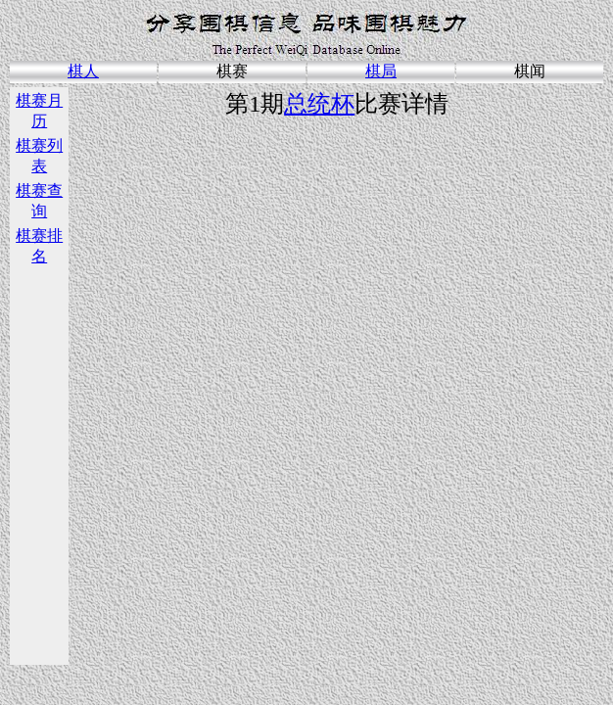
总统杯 (319, 104)
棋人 (83, 71)
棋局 (381, 71)
